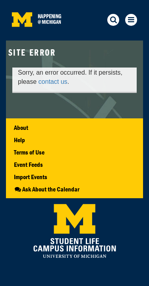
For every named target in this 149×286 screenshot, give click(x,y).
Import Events (30, 177)
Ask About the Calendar (46, 189)
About (21, 127)
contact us (53, 81)
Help (19, 140)
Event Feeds (28, 164)
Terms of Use (29, 152)
